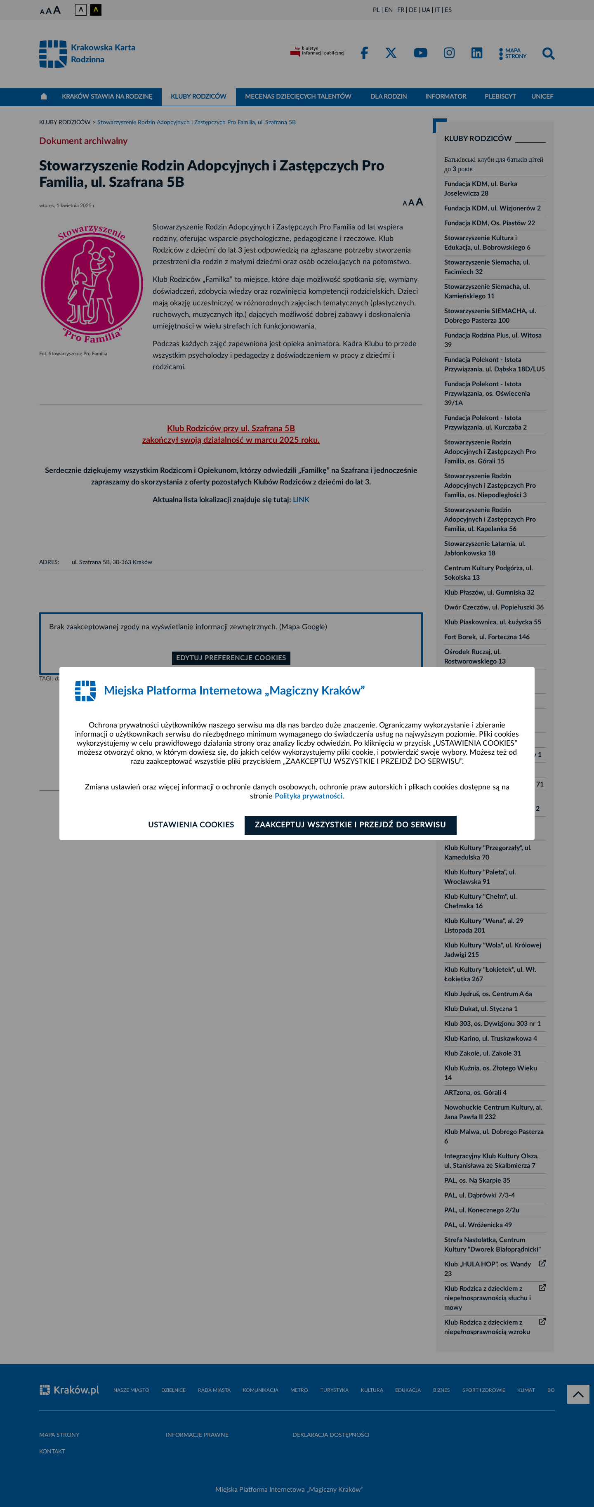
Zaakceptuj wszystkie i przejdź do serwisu (351, 825)
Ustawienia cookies (190, 825)
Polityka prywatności (308, 796)
